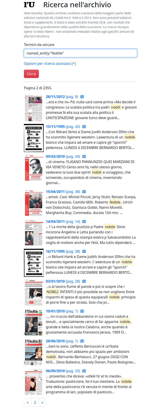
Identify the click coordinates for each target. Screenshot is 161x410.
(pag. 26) (63, 126)
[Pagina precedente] (27, 402)
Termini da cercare (39, 44)
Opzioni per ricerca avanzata (50, 63)
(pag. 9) (62, 96)
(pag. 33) (63, 370)
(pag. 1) (62, 311)
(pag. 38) (63, 191)
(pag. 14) (63, 221)
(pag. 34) (63, 156)
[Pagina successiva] (42, 402)
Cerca (31, 73)
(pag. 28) (63, 281)
